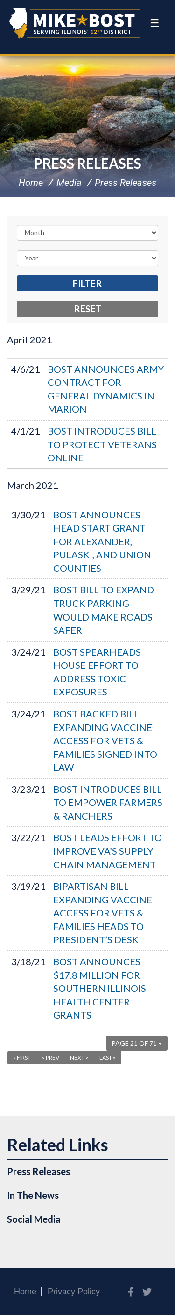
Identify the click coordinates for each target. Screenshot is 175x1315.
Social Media (34, 1219)
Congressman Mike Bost (74, 23)
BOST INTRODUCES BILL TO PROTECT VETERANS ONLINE (102, 444)
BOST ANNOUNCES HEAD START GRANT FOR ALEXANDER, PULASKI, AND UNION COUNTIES (102, 541)
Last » (107, 1057)
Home (31, 182)
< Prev (50, 1057)
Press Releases (87, 163)
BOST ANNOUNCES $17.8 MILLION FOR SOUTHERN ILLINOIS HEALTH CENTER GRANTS (99, 988)
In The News (33, 1195)
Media (69, 182)
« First (22, 1057)
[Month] (87, 233)
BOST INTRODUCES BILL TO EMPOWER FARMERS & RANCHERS (107, 802)
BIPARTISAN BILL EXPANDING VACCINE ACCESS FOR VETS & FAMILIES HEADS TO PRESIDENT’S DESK (102, 912)
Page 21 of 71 (137, 1043)
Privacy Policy (74, 1291)
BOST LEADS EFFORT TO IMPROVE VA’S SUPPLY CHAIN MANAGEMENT (107, 851)
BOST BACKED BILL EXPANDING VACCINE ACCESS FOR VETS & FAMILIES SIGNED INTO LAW (105, 740)
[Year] (87, 258)
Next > (79, 1057)
